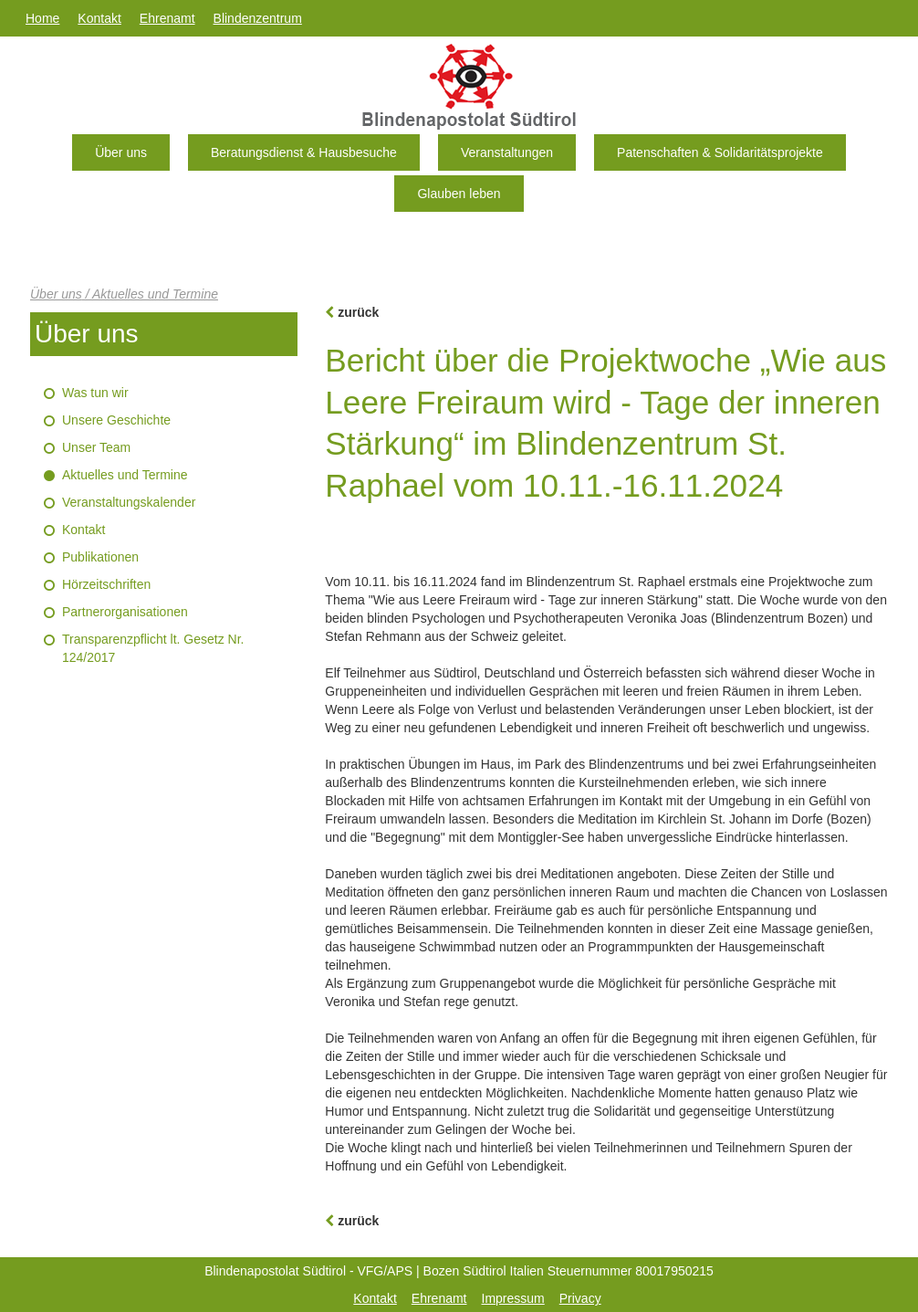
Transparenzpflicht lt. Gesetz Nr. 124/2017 (153, 648)
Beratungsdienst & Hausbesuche (304, 152)
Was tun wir (95, 392)
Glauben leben (458, 193)
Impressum (513, 1298)
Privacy (580, 1298)
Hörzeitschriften (106, 584)
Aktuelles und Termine (124, 474)
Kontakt (99, 18)
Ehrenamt (167, 18)
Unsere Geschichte (116, 420)
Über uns (121, 152)
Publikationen (100, 557)
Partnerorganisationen (125, 611)
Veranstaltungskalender (128, 502)
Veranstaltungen (507, 152)
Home (42, 18)
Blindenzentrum (258, 18)
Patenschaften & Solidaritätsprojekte (720, 152)
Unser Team (96, 447)
